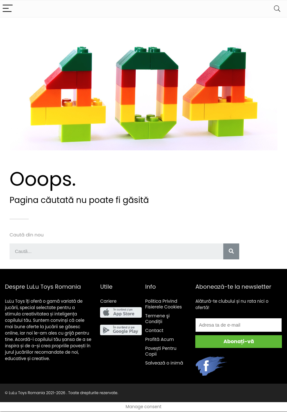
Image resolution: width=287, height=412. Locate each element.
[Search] (277, 8)
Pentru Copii (160, 351)
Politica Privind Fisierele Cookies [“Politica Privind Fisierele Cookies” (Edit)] (163, 304)
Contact (154, 330)
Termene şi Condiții (157, 319)
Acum (159, 339)
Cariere (108, 301)
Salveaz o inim (164, 363)
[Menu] (7, 8)
